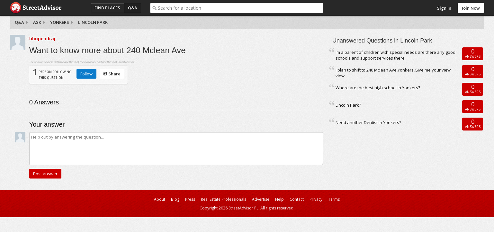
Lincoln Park (93, 22)
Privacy (316, 199)
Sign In (444, 8)
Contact (297, 199)
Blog (175, 199)
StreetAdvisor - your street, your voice (35, 8)
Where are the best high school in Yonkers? (378, 88)
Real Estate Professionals (223, 199)
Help (279, 199)
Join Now (471, 8)
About (159, 199)
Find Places (107, 8)
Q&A (132, 8)
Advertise (260, 199)
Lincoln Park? (348, 105)
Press (190, 199)
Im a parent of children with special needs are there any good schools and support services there (395, 55)
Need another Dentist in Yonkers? (368, 122)
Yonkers (59, 22)
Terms (334, 199)
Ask (37, 22)
